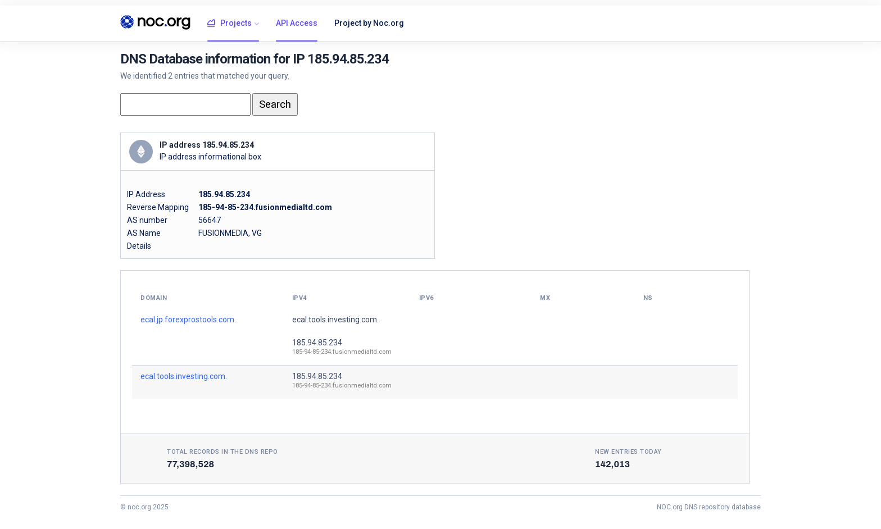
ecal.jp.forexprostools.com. (188, 319)
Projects (229, 23)
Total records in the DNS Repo (222, 451)
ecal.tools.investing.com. (335, 319)
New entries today (628, 451)
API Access (296, 23)
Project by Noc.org (369, 23)
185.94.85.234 (317, 342)
